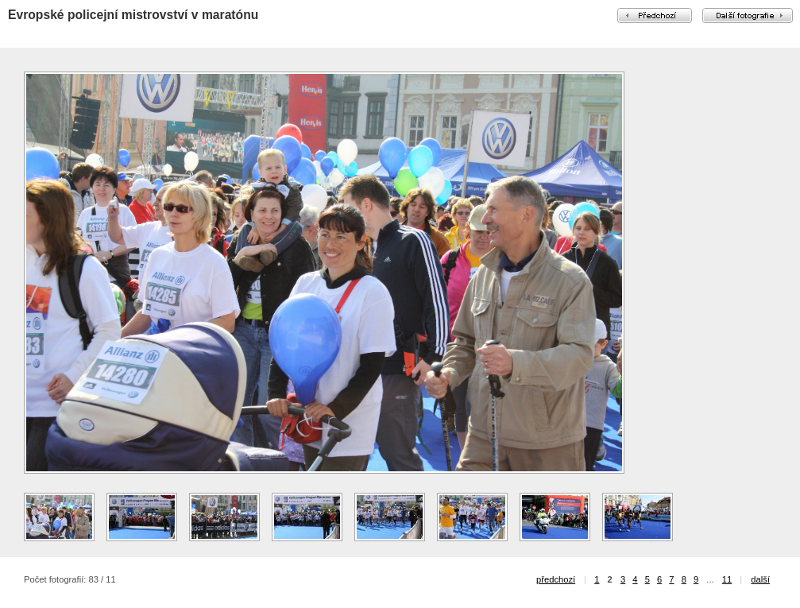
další (760, 579)
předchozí (555, 579)
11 (727, 579)
